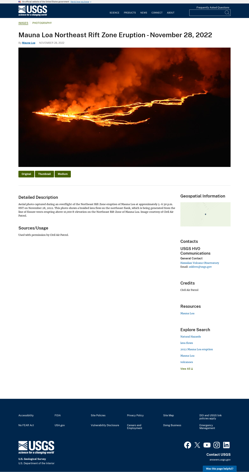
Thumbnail (44, 174)
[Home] (32, 15)
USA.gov (60, 425)
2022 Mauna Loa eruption (196, 349)
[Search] (227, 13)
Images (23, 23)
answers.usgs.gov (220, 459)
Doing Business (172, 425)
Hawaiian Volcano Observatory (199, 262)
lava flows (186, 343)
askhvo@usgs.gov (200, 266)
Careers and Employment (134, 427)
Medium (63, 174)
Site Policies (98, 415)
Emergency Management (207, 427)
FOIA (58, 415)
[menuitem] (114, 10)
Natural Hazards (190, 336)
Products (130, 12)
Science (114, 12)
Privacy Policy (135, 415)
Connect (156, 12)
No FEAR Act (26, 425)
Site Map (168, 415)
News (143, 12)
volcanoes (186, 362)
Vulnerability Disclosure (105, 425)
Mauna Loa (28, 42)
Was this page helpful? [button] (219, 468)
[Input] (210, 13)
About (170, 12)
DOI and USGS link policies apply (210, 417)
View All (186, 368)
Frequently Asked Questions (212, 7)
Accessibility (26, 415)
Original (26, 174)
